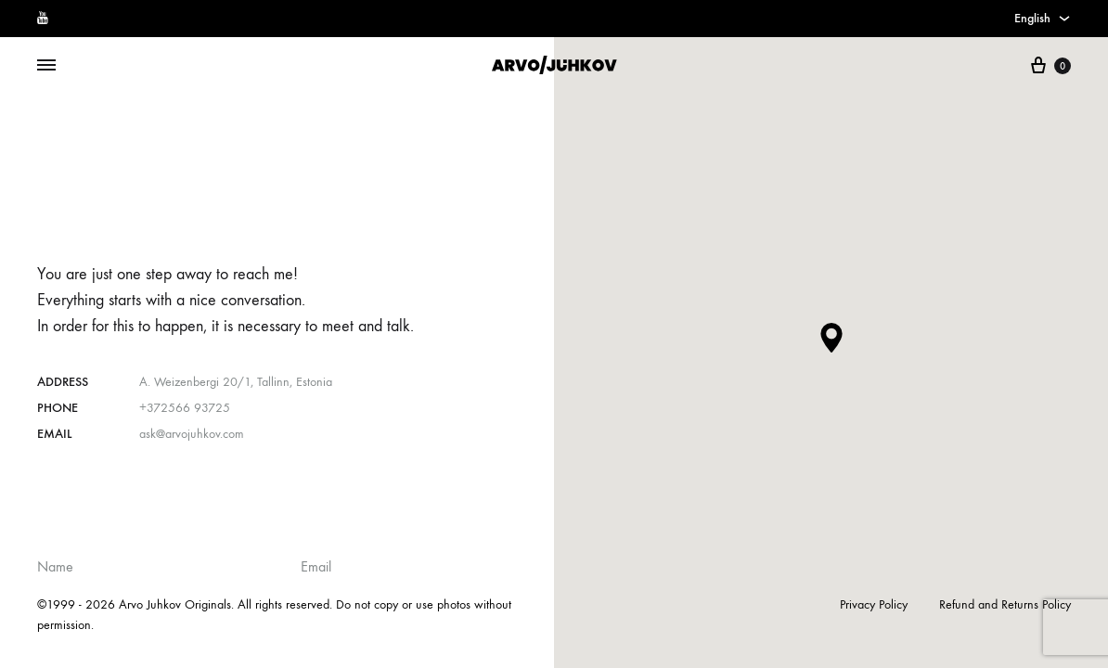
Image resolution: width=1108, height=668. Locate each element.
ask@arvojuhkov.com (191, 434)
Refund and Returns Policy (1005, 604)
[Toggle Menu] (46, 66)
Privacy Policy (874, 604)
